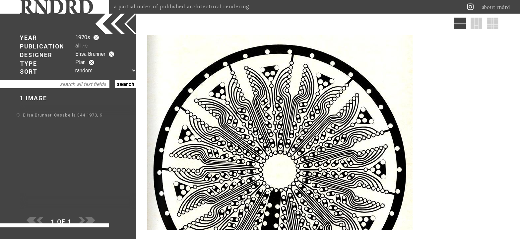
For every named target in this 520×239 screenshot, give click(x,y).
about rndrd (496, 7)
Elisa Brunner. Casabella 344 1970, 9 (62, 115)
